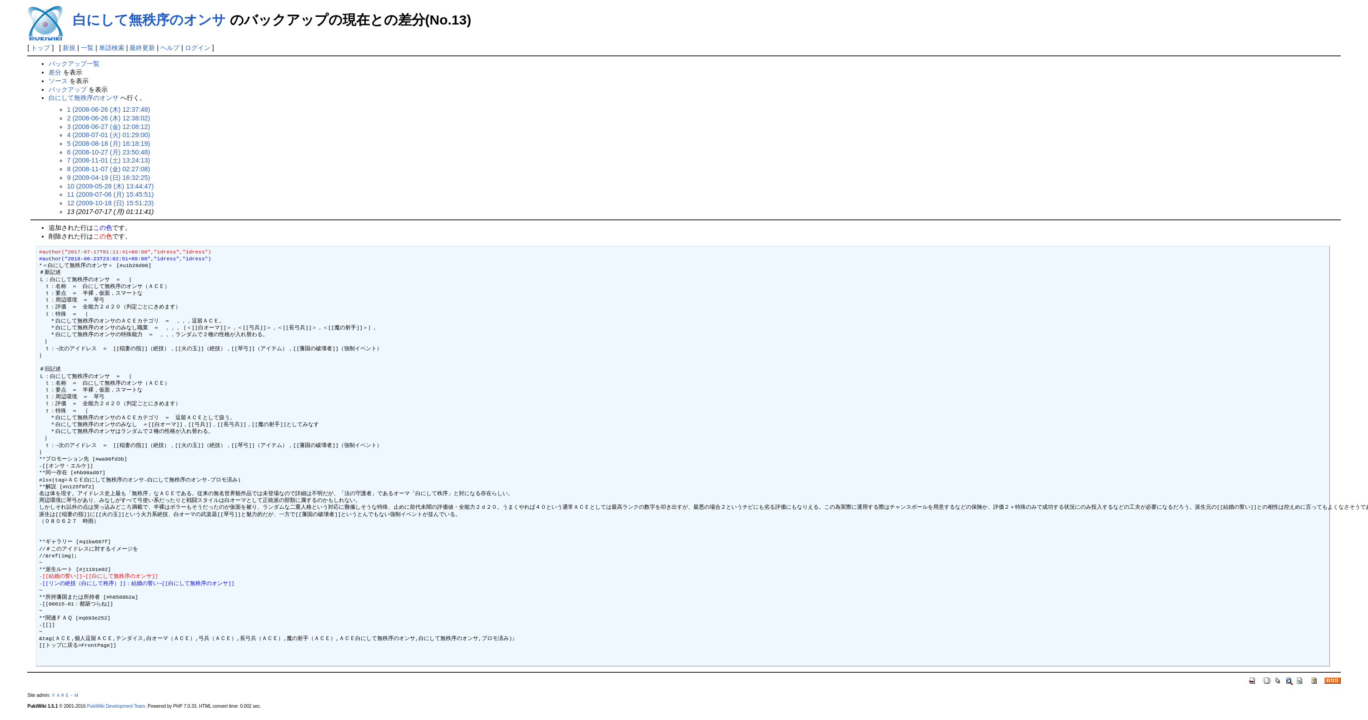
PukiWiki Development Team (116, 706)
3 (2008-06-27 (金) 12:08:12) (108, 126)
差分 (55, 72)
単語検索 (111, 47)
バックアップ (68, 89)
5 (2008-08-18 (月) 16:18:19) (108, 143)
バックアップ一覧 (74, 63)
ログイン (197, 47)
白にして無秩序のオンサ (149, 19)
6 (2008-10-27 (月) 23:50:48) (108, 152)
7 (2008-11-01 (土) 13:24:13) (108, 160)
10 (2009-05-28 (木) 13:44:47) (110, 186)
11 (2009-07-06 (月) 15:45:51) (110, 194)
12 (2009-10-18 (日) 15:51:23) (110, 203)
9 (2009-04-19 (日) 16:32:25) (108, 177)
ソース (58, 80)
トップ (40, 47)
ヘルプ (169, 47)
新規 (69, 47)
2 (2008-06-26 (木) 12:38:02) (108, 118)
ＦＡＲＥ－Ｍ (65, 695)
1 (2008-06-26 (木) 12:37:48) (108, 109)
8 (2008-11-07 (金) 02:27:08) (108, 169)
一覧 (87, 47)
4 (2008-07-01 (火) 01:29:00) (108, 135)
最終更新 (142, 47)
